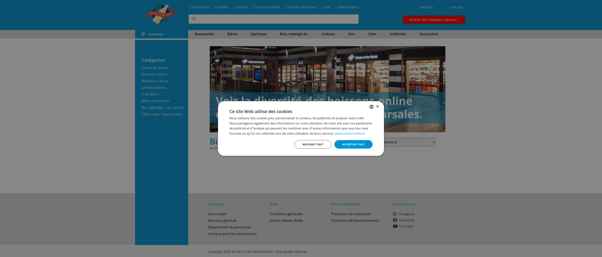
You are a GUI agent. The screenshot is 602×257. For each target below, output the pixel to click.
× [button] (377, 106)
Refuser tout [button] (310, 144)
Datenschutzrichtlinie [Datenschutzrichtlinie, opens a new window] (350, 133)
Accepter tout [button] (352, 144)
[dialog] (301, 128)
